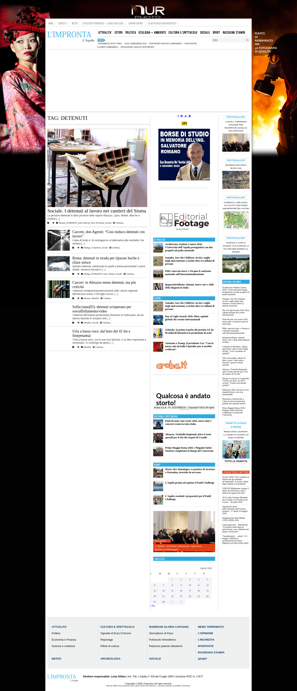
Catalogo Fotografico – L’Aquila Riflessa (103, 23)
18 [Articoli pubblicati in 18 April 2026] (199, 591)
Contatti (62, 23)
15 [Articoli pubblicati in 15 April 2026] (172, 591)
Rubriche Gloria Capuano (169, 626)
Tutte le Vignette (236, 461)
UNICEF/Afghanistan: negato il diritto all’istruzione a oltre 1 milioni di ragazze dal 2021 (235, 490)
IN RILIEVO (72, 223)
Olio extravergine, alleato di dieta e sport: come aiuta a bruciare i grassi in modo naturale (233, 361)
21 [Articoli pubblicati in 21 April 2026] (164, 596)
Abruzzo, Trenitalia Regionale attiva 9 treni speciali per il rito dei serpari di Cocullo (188, 436)
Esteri (157, 298)
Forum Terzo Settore (236, 472)
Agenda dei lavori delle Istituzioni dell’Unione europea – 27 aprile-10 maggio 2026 (235, 510)
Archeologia (110, 658)
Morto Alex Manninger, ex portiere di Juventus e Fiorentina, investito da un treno (190, 471)
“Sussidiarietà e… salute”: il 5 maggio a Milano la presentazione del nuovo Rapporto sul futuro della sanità (235, 539)
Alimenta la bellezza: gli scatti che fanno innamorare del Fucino (236, 205)
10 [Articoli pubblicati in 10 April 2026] (190, 585)
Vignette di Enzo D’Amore (115, 633)
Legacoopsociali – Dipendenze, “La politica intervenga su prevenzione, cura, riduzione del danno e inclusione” (235, 528)
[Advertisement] (148, 81)
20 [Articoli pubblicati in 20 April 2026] (155, 596)
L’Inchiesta (206, 639)
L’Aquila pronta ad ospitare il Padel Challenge (189, 482)
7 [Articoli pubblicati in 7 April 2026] (163, 585)
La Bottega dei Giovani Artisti (162, 23)
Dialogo (87, 248)
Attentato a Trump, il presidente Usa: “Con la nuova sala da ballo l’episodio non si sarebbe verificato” (189, 346)
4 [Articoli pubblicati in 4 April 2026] (198, 579)
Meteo (75, 23)
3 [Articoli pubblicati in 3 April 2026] (189, 579)
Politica (111, 274)
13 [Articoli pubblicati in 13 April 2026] (155, 591)
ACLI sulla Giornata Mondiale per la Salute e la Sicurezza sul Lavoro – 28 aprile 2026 (235, 499)
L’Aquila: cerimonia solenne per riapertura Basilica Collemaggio (178, 547)
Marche (87, 223)
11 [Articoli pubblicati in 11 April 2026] (199, 585)
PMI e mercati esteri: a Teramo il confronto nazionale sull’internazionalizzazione (188, 273)
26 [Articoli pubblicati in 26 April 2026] (207, 596)
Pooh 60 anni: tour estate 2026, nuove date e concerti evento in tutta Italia (188, 422)
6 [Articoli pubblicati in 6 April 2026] (154, 585)
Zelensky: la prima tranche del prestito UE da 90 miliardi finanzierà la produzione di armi (189, 331)
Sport (157, 465)
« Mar (152, 606)
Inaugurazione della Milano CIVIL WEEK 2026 (233, 519)
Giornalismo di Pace (161, 633)
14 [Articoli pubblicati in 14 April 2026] (164, 591)
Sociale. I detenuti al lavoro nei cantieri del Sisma (96, 210)
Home (50, 23)
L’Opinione (205, 633)
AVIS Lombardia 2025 (136, 43)
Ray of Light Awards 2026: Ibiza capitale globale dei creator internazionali (186, 318)
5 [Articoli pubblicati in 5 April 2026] (207, 579)
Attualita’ (59, 626)
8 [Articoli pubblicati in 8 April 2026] (172, 585)
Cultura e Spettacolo (166, 416)
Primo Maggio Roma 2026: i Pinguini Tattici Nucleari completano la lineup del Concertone (189, 449)
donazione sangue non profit (137, 47)
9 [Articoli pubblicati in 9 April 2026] (181, 585)
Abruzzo (62, 223)
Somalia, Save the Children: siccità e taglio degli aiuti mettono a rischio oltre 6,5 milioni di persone (189, 260)
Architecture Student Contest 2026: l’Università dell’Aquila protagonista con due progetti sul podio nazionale (189, 247)
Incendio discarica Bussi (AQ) (236, 166)
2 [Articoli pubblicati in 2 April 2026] (181, 579)
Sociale (108, 223)
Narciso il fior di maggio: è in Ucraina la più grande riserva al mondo (236, 247)
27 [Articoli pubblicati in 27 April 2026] (155, 602)
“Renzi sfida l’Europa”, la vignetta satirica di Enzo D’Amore (236, 434)
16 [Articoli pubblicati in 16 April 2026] (181, 591)
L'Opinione (96, 248)
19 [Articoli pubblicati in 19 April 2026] (207, 591)
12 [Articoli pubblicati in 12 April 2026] (207, 585)
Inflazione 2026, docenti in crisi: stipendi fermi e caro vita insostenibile (235, 392)
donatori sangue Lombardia (165, 43)
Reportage (106, 639)
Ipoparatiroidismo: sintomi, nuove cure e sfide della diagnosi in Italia (235, 339)
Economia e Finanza (64, 639)
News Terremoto (97, 223)
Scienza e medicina (63, 646)
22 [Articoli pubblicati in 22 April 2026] (172, 596)
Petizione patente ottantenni (165, 646)
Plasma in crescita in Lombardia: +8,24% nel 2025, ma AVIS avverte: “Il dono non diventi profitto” (236, 381)
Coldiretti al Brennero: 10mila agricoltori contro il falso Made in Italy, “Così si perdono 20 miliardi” (235, 350)
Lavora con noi (135, 23)
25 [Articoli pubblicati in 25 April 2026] (199, 596)
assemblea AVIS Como (110, 43)
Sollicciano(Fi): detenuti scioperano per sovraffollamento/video (101, 309)
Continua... (119, 223)
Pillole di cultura (109, 646)
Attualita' (95, 298)
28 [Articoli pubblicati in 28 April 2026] (164, 602)
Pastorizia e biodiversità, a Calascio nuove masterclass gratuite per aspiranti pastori (233, 401)
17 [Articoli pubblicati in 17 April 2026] (190, 591)
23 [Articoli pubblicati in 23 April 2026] (181, 596)
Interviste (205, 646)
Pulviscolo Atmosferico (162, 639)
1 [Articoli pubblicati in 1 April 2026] (172, 579)
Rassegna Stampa (211, 652)
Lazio (80, 223)
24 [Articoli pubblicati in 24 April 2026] (190, 596)
